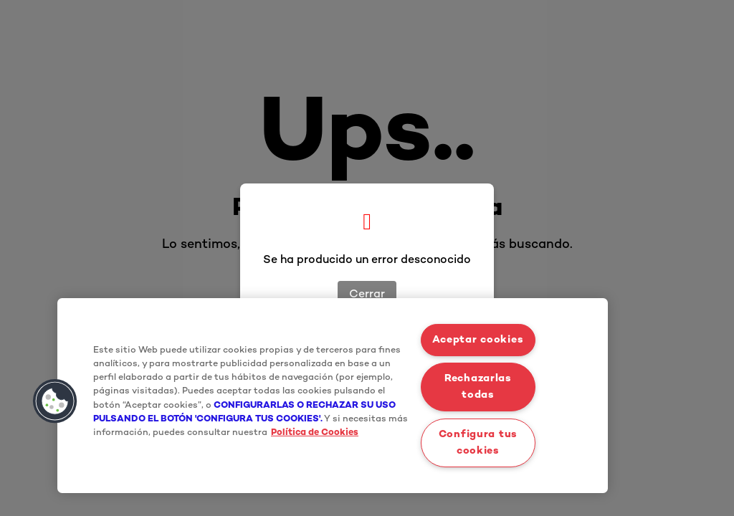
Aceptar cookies (477, 340)
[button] (55, 401)
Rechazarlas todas (478, 387)
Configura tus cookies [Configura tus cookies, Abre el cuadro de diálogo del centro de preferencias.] (478, 443)
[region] (332, 395)
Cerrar (367, 295)
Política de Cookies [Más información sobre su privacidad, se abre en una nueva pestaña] (314, 433)
